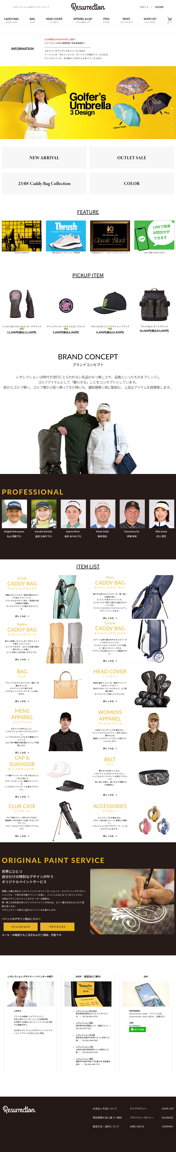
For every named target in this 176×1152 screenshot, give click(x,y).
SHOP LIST (167, 1111)
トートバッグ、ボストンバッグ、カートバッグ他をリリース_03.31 (79, 55)
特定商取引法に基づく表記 (105, 1119)
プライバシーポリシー (141, 1119)
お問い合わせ (136, 1126)
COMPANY (167, 1126)
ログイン (144, 8)
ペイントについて (19, 929)
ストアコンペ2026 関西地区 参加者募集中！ (67, 43)
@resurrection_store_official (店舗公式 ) (147, 1019)
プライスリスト (53, 929)
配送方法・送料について (104, 1126)
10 (171, 135)
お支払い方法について (103, 1111)
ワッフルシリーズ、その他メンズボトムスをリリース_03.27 (75, 59)
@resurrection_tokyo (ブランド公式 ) (145, 1017)
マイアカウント (137, 1111)
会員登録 (159, 8)
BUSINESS (167, 1119)
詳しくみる (22, 617)
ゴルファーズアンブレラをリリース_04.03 (66, 51)
